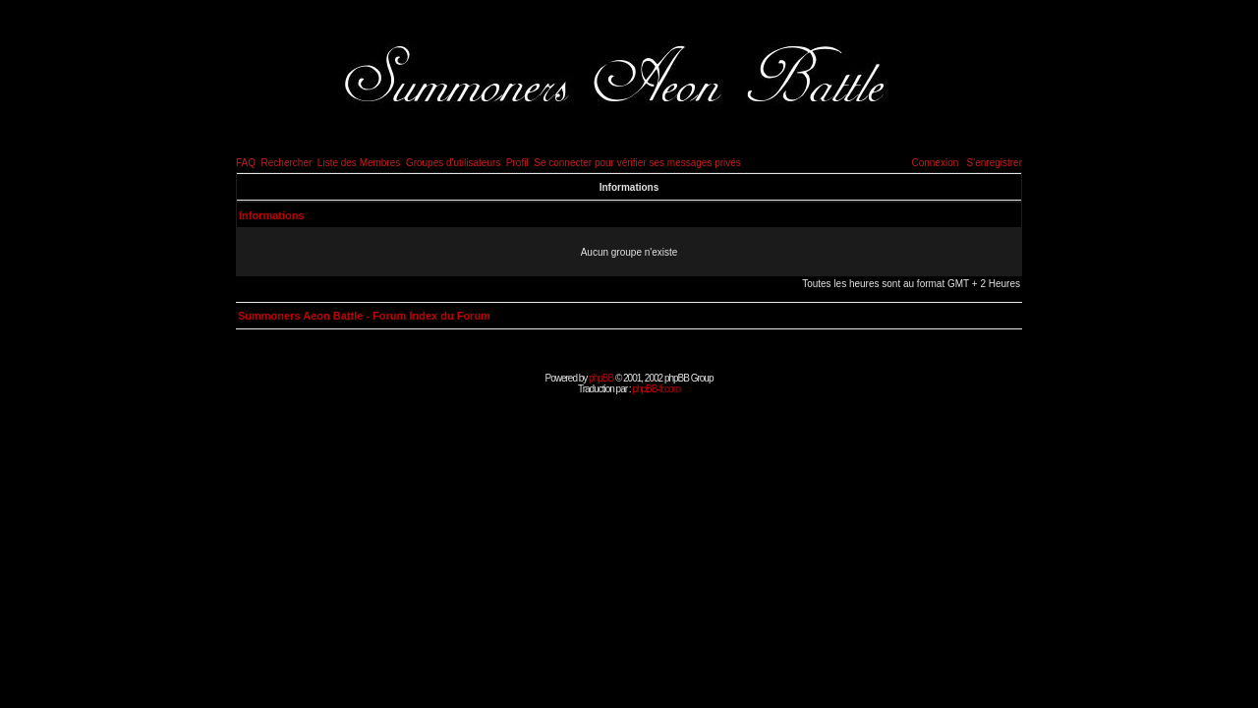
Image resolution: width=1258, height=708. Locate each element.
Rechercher (287, 162)
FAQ (246, 162)
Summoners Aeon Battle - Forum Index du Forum (364, 316)
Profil (517, 162)
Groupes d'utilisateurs (453, 162)
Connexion (934, 162)
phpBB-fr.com (656, 389)
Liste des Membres (358, 162)
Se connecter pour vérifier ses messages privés (637, 162)
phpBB (601, 378)
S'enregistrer (994, 162)
